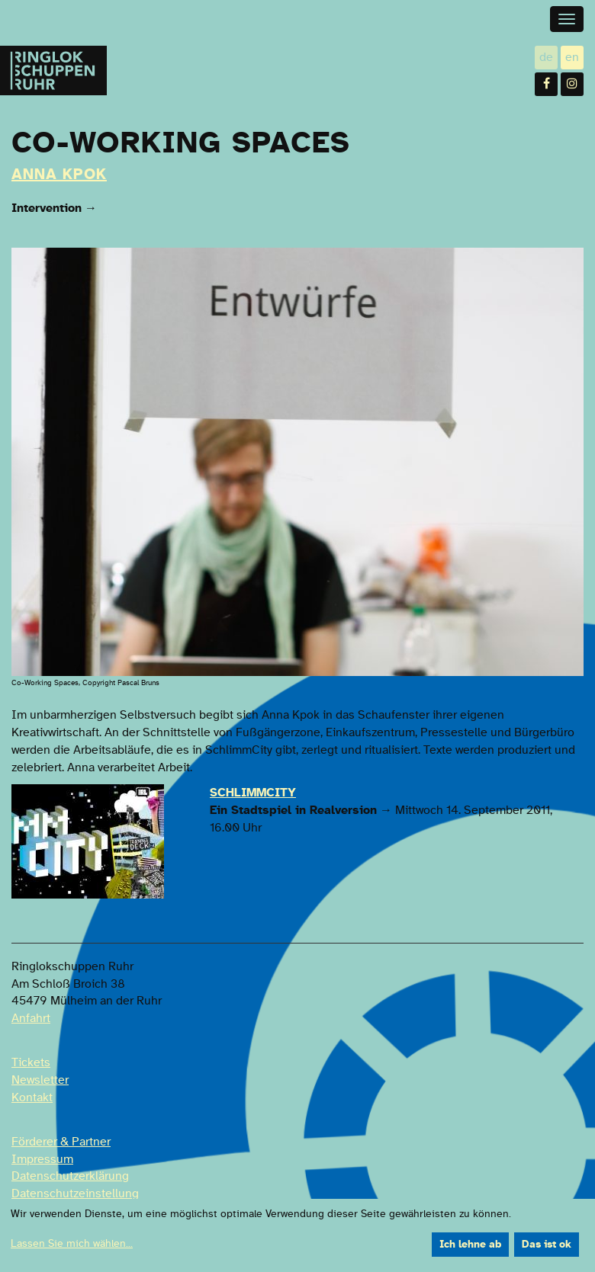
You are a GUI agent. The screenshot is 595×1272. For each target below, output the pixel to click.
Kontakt (32, 1097)
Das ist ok (546, 1244)
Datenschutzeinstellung (75, 1193)
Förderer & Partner (61, 1142)
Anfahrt (30, 1018)
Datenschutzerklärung (70, 1176)
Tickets (30, 1062)
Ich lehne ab (470, 1244)
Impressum (42, 1159)
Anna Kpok (59, 174)
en (574, 57)
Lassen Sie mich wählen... (72, 1243)
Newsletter (40, 1080)
